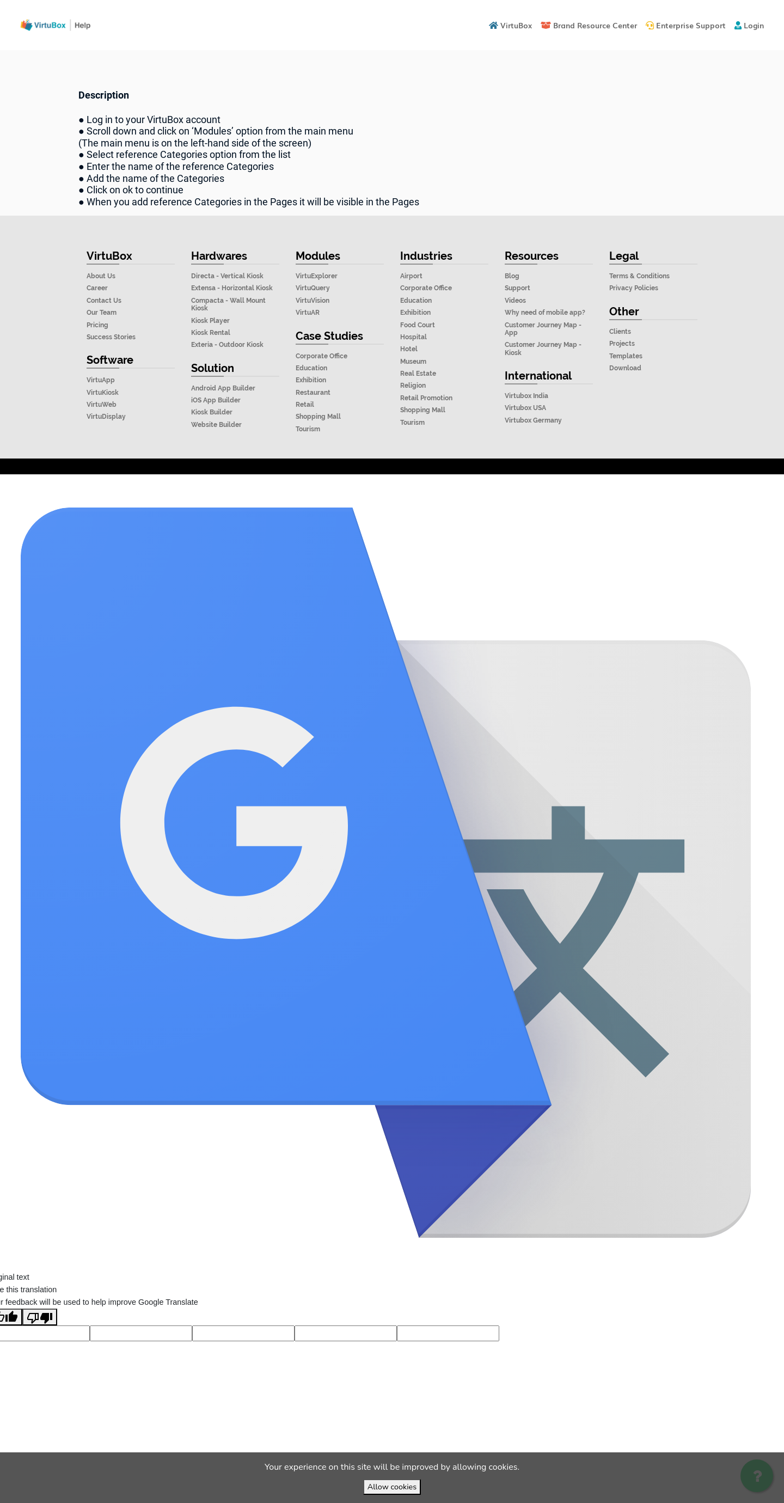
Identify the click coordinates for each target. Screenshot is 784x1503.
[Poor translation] (39, 1341)
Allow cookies (391, 1486)
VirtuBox (417, 486)
